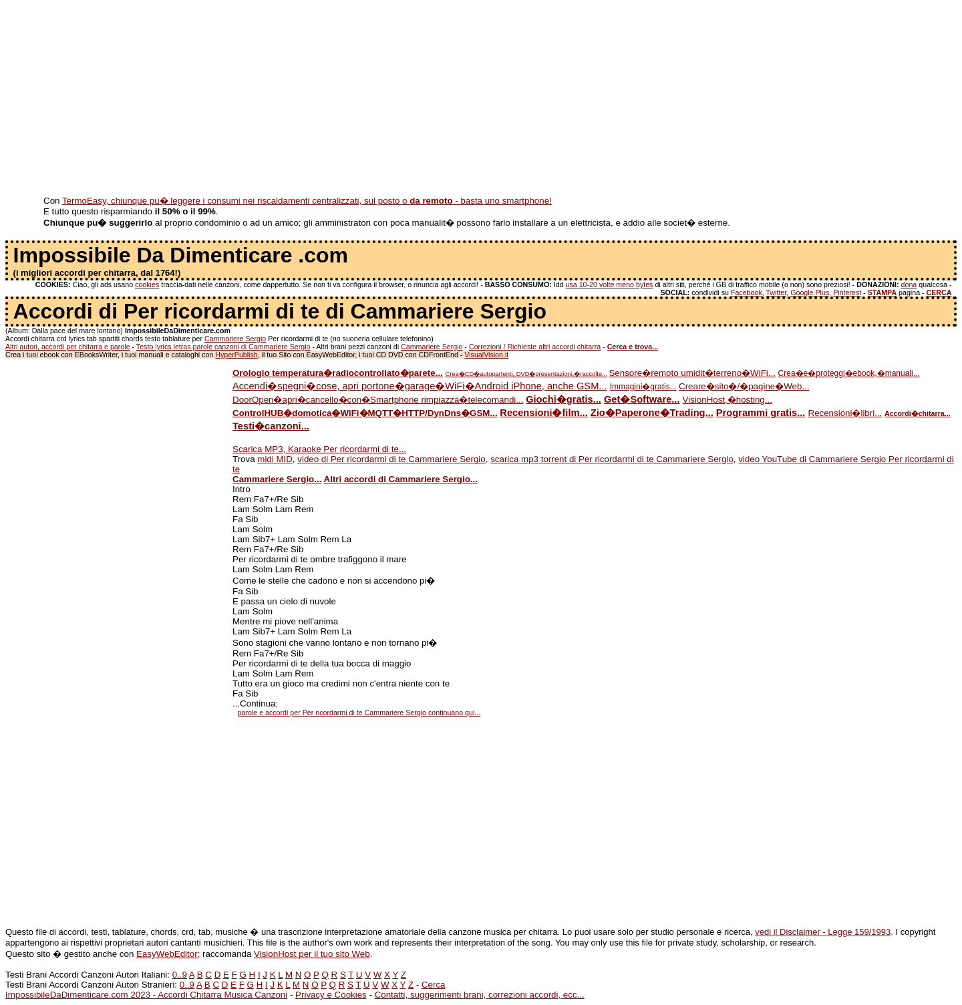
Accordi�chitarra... (918, 413)
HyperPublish (236, 355)
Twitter (776, 292)
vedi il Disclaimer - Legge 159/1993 (823, 932)
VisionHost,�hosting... (727, 400)
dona (909, 284)
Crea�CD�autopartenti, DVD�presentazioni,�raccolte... (526, 374)
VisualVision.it (486, 355)
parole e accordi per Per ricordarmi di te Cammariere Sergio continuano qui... (359, 713)
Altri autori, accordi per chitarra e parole (67, 347)
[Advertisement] (406, 98)
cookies (147, 284)
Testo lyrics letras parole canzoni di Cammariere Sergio (223, 347)
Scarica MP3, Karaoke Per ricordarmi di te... (319, 449)
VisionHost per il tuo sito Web (312, 954)
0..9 (179, 975)
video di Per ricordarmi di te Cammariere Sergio (391, 459)
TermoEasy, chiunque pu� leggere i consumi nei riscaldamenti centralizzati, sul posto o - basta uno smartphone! (307, 201)
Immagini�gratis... (643, 386)
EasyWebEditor (167, 954)
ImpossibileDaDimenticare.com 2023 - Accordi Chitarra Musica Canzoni (146, 995)
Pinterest (847, 292)
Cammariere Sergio (235, 339)
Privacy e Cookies (331, 995)
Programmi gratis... (761, 412)
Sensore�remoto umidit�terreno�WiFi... (692, 373)
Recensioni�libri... (845, 413)
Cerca (434, 985)
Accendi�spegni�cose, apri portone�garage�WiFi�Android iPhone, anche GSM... (419, 386)
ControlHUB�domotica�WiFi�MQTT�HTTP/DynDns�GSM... (365, 413)
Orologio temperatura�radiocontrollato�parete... (337, 373)
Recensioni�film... (543, 412)
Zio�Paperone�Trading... (652, 412)
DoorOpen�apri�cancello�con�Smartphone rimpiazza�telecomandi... (377, 400)
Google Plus (809, 292)
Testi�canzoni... (270, 426)
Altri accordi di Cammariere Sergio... (401, 479)
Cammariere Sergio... (276, 479)
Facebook (746, 292)
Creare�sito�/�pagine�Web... (744, 386)
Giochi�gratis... (563, 399)
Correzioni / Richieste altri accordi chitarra (535, 347)
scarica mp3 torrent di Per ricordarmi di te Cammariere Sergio (612, 459)
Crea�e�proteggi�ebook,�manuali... (849, 373)
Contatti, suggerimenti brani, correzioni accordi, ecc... (480, 995)
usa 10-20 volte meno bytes (609, 284)
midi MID (275, 459)
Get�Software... (642, 399)
